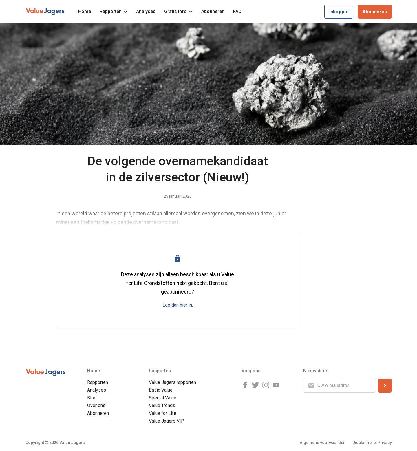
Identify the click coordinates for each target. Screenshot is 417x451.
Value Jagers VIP (166, 421)
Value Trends (162, 405)
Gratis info (178, 11)
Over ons (96, 405)
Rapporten (113, 11)
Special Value (162, 398)
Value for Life (162, 413)
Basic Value (161, 390)
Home (84, 11)
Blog (91, 398)
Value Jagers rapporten (172, 382)
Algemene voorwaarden (322, 442)
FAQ (237, 11)
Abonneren (212, 11)
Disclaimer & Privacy (372, 442)
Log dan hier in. (177, 305)
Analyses (146, 11)
